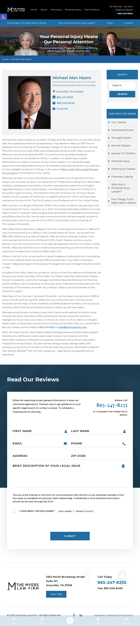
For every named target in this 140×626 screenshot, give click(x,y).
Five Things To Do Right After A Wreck (26, 23)
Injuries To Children (123, 154)
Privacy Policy (86, 512)
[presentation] (33, 523)
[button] (3, 17)
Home (33, 9)
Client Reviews (91, 9)
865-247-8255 (121, 13)
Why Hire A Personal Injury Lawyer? (76, 23)
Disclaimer (66, 512)
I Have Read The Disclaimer (58, 512)
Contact (129, 23)
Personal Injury (72, 9)
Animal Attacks (120, 146)
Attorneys (56, 9)
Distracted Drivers (122, 130)
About (44, 9)
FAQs (110, 23)
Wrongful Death (121, 138)
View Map (57, 596)
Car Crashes (118, 123)
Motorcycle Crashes (123, 169)
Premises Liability (122, 177)
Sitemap (111, 617)
